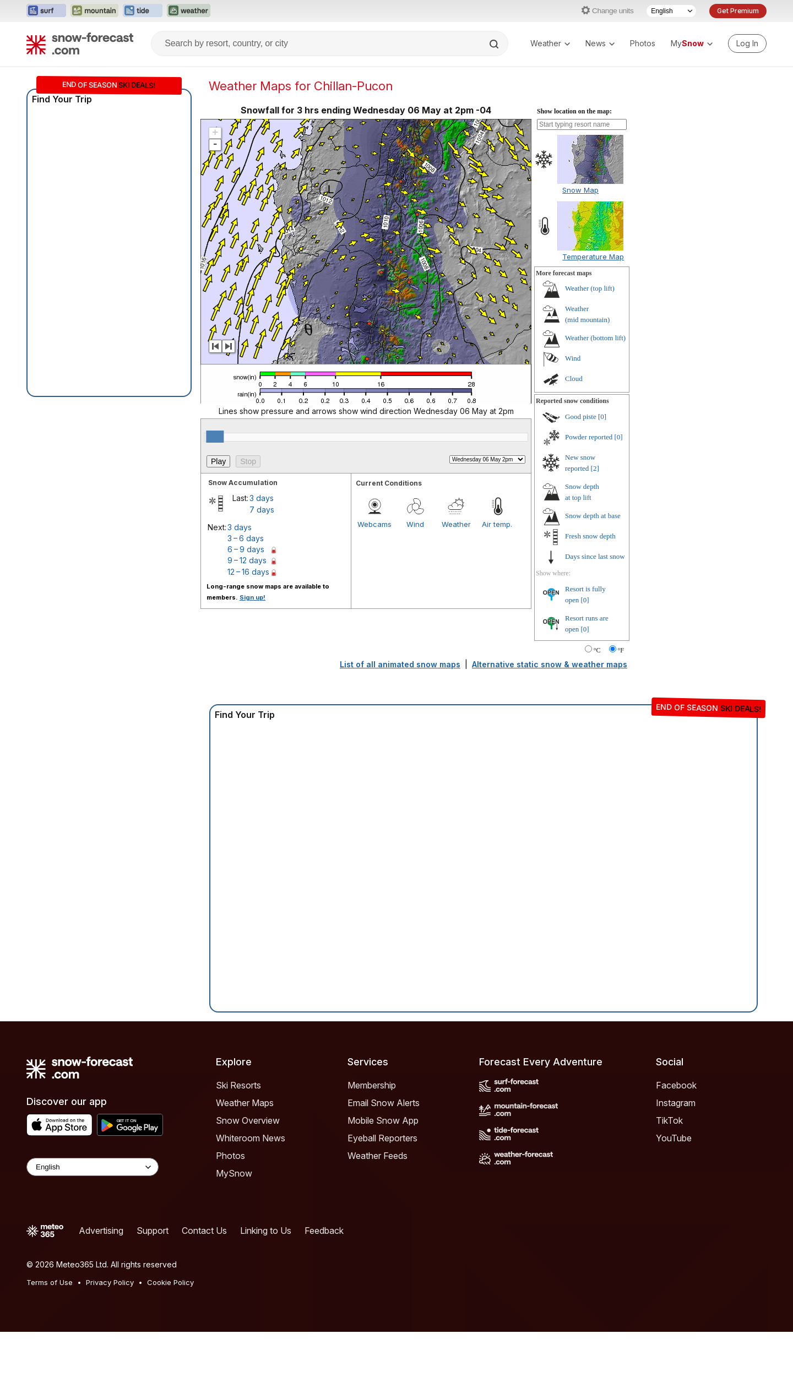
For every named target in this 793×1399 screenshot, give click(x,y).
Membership (371, 1085)
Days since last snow (595, 556)
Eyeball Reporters (382, 1138)
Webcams (374, 524)
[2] (595, 468)
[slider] (215, 437)
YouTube (674, 1138)
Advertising (101, 1230)
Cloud (574, 378)
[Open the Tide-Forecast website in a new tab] (142, 11)
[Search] (495, 44)
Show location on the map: (574, 111)
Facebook (676, 1085)
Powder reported (588, 437)
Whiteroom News (250, 1138)
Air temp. (497, 524)
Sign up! (252, 597)
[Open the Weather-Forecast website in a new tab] (188, 11)
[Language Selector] (671, 11)
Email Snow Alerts (383, 1102)
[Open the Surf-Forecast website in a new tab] (46, 11)
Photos (642, 43)
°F (621, 650)
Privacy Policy (110, 1282)
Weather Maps (245, 1102)
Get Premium (738, 11)
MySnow (234, 1173)
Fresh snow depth (590, 536)
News (600, 43)
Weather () (590, 288)
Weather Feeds (377, 1155)
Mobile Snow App (383, 1120)
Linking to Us (265, 1230)
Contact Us (204, 1230)
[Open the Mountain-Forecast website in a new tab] (94, 11)
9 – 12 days (247, 560)
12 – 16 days (248, 571)
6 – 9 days (245, 549)
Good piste (580, 416)
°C (597, 650)
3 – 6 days (245, 538)
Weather (550, 43)
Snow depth (593, 515)
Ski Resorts (238, 1085)
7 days (261, 509)
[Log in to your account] (747, 43)
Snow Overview (248, 1120)
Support (153, 1230)
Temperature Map (593, 256)
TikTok (669, 1120)
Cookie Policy (170, 1282)
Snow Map (580, 190)
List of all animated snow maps (400, 664)
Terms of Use (49, 1282)
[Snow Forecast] (79, 43)
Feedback (324, 1230)
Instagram (676, 1102)
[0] (602, 416)
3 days (261, 498)
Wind (415, 524)
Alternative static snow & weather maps (549, 664)
